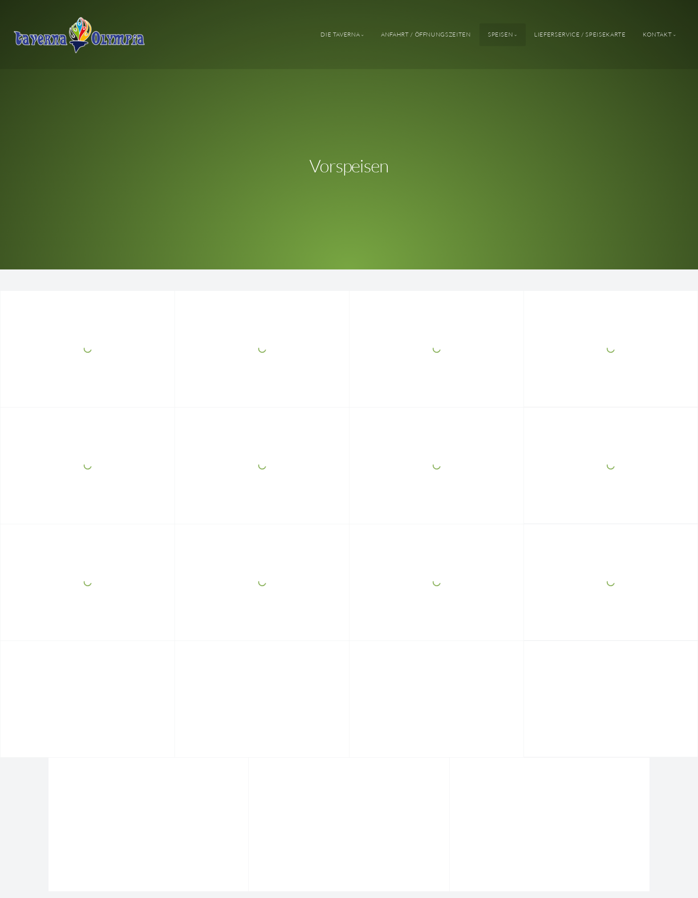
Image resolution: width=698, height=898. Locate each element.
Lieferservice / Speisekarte (579, 34)
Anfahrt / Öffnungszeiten (426, 34)
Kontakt (657, 34)
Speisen (500, 34)
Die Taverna (340, 34)
